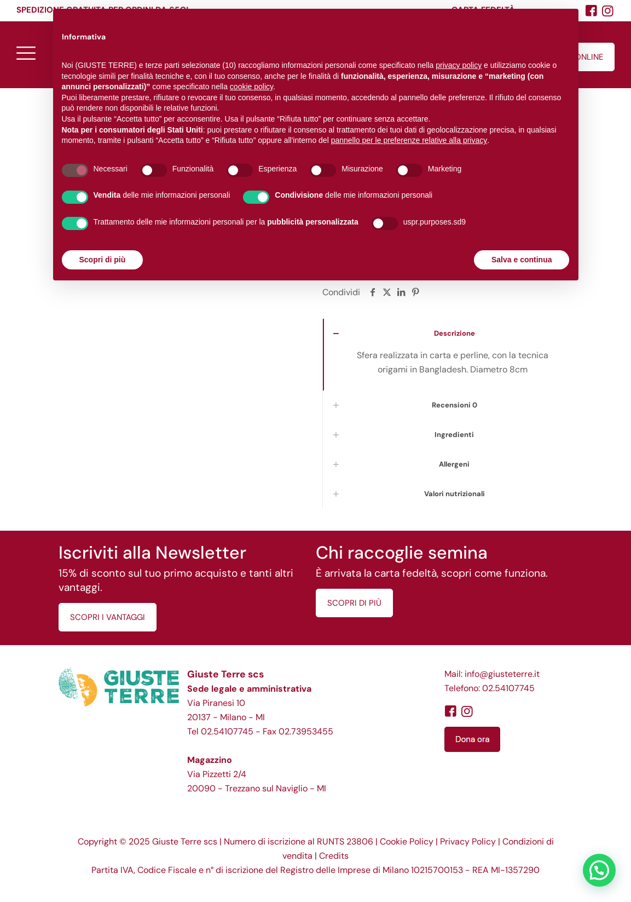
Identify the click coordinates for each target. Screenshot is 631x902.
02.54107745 (227, 731)
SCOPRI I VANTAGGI (107, 617)
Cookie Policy (406, 841)
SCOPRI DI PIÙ (354, 602)
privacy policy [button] (459, 65)
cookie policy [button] (251, 86)
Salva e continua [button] (521, 259)
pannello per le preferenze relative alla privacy (409, 140)
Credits (334, 855)
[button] (599, 870)
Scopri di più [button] (102, 259)
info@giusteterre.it (502, 674)
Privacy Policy (468, 841)
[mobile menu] (25, 52)
